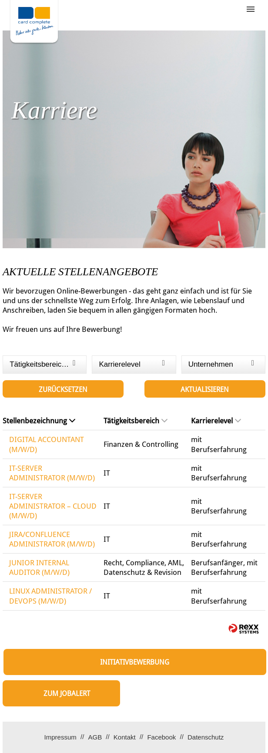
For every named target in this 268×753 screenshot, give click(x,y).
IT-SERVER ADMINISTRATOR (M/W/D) (52, 473)
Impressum (60, 737)
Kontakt (125, 737)
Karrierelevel (216, 420)
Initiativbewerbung (134, 662)
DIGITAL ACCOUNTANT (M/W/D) (46, 444)
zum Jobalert (67, 693)
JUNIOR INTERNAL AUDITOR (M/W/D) (39, 567)
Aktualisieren (205, 389)
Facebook (161, 737)
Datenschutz (206, 737)
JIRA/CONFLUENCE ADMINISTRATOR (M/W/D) (52, 539)
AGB (95, 737)
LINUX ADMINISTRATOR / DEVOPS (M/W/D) (50, 596)
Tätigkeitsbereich (136, 420)
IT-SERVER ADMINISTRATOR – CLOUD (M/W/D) (53, 506)
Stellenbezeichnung (39, 420)
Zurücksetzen (63, 389)
